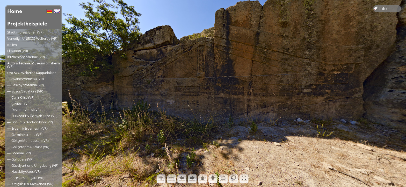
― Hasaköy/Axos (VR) (24, 171)
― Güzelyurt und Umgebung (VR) (32, 165)
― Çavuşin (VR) (19, 103)
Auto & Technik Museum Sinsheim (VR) (33, 65)
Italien (12, 44)
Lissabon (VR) (17, 50)
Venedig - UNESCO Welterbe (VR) (32, 38)
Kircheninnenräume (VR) (26, 57)
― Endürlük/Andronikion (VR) (30, 122)
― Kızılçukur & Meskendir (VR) (30, 184)
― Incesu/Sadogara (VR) (25, 177)
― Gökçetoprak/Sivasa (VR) (28, 146)
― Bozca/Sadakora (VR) (25, 91)
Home (14, 11)
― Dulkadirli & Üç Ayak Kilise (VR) (32, 115)
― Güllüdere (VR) (20, 159)
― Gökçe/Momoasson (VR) (28, 140)
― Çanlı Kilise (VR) (20, 97)
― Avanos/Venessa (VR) (25, 78)
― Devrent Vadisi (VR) (24, 109)
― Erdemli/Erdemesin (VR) (27, 128)
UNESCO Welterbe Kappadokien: (32, 72)
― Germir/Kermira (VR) (24, 134)
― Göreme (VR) (19, 153)
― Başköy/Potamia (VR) (25, 85)
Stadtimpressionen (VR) (25, 32)
